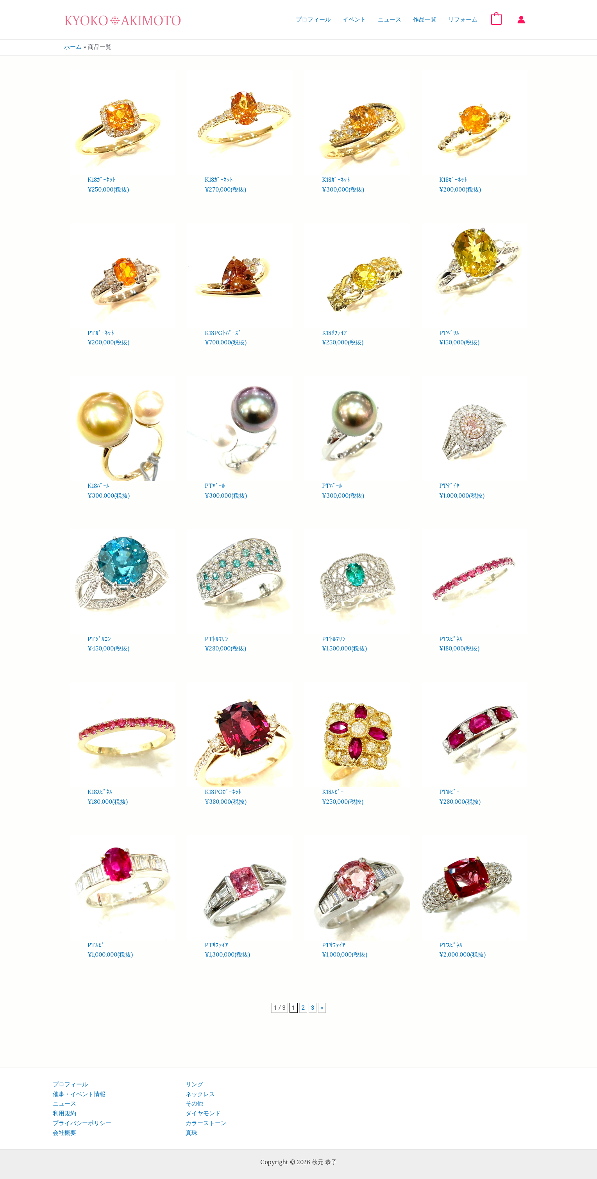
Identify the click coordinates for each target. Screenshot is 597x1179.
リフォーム (462, 20)
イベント (354, 20)
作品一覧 (424, 20)
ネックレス (200, 1094)
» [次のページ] (321, 1007)
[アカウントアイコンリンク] (521, 19)
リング (194, 1084)
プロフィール (313, 20)
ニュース (389, 20)
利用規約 (64, 1113)
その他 (194, 1103)
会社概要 (64, 1132)
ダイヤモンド (203, 1113)
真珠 (191, 1132)
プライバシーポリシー (82, 1123)
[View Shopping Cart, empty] (496, 19)
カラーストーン (206, 1123)
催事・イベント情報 (79, 1094)
